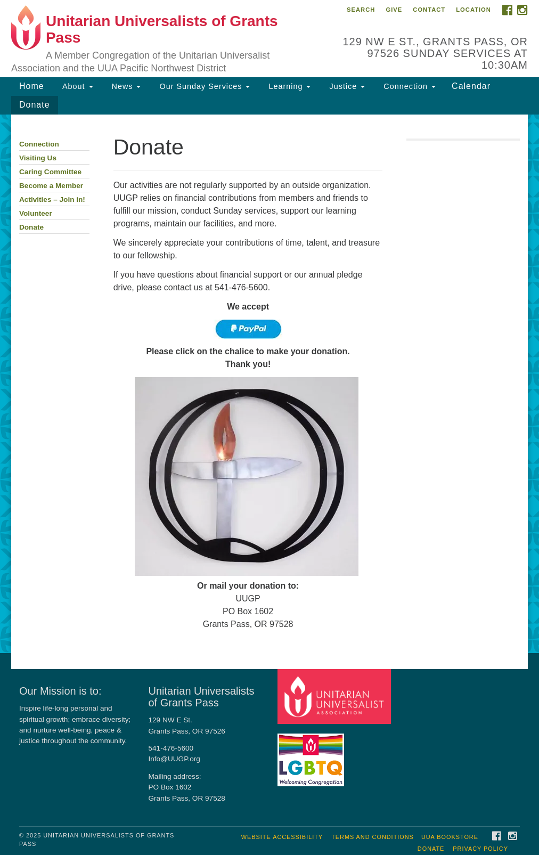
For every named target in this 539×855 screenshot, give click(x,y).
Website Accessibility (282, 837)
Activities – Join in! (52, 199)
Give (394, 9)
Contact (429, 9)
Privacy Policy (480, 848)
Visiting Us (37, 158)
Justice (345, 86)
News (125, 86)
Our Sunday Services (203, 86)
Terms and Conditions (372, 837)
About (76, 86)
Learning (288, 86)
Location (473, 9)
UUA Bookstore (449, 837)
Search (361, 9)
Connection (408, 86)
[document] (269, 384)
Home (31, 86)
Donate (34, 104)
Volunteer (35, 213)
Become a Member (51, 186)
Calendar (471, 86)
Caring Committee (50, 172)
